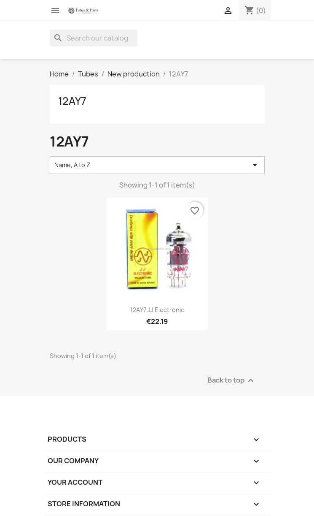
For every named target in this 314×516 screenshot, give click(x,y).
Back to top (231, 380)
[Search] (93, 38)
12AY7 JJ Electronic (157, 310)
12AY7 (72, 101)
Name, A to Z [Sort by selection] (157, 165)
